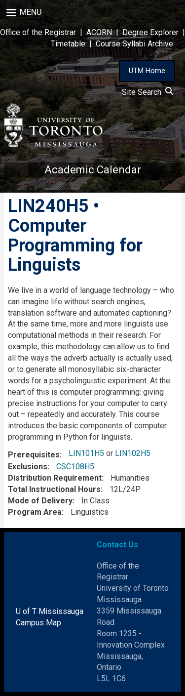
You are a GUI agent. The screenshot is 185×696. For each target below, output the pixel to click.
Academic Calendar (92, 170)
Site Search (147, 92)
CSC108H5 (75, 466)
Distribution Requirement (55, 478)
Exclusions (27, 466)
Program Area (35, 512)
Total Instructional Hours (54, 489)
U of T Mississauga (49, 611)
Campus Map (38, 622)
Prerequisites (34, 454)
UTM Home (147, 70)
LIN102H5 (132, 453)
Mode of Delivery (40, 500)
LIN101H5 (86, 453)
